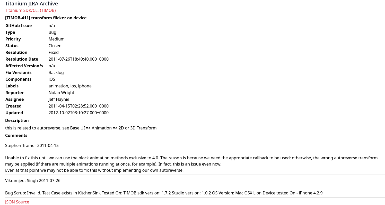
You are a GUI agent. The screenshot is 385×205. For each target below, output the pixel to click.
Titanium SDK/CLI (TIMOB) (30, 10)
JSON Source (17, 202)
